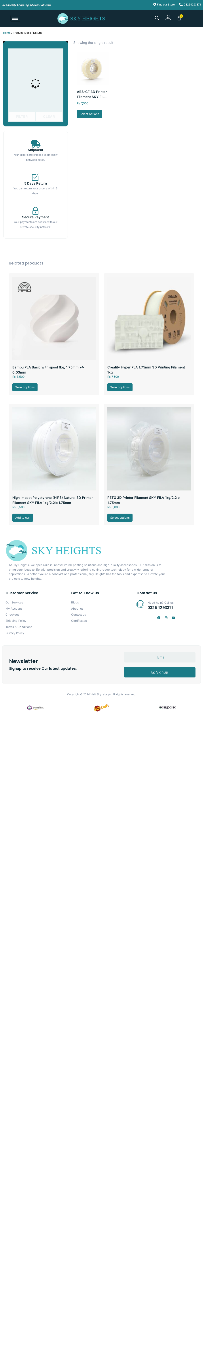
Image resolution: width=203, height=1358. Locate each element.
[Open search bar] (157, 18)
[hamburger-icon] (15, 18)
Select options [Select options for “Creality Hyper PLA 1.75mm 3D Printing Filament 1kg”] (120, 387)
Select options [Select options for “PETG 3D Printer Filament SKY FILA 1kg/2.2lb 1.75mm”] (120, 517)
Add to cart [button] (22, 517)
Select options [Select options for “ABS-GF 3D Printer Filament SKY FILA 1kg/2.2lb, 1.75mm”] (89, 114)
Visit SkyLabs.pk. (101, 694)
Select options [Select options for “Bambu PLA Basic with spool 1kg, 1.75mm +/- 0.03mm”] (25, 387)
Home (7, 32)
